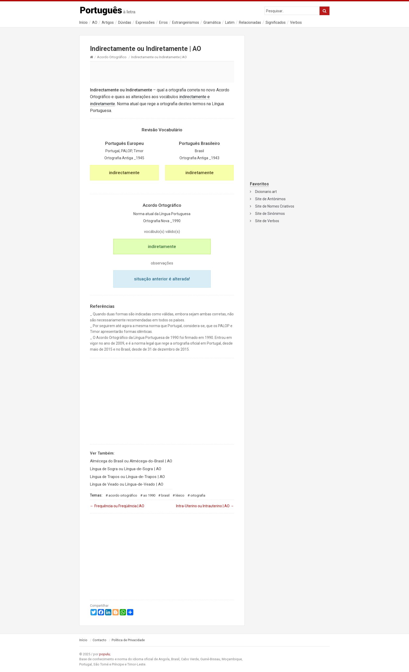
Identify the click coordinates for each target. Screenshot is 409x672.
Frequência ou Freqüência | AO (117, 506)
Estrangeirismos (185, 22)
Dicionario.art (266, 192)
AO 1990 (149, 495)
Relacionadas (250, 22)
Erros (163, 22)
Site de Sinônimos (270, 213)
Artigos (108, 22)
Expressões (145, 22)
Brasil (165, 495)
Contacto (99, 640)
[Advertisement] (162, 72)
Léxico (180, 495)
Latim (229, 22)
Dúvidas (124, 22)
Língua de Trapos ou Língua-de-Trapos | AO (127, 476)
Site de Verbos (267, 221)
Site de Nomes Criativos (274, 206)
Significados (276, 22)
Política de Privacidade (128, 640)
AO (94, 22)
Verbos (296, 22)
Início (83, 22)
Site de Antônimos (270, 199)
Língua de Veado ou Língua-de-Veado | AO (126, 484)
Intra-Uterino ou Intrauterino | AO (205, 506)
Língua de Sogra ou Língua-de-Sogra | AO (125, 469)
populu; (105, 654)
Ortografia (197, 495)
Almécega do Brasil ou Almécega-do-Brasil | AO (131, 461)
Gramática (212, 22)
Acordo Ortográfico (112, 57)
